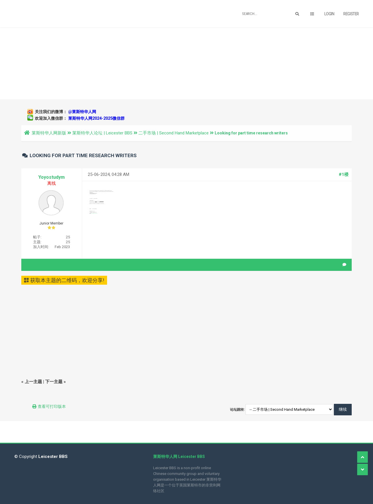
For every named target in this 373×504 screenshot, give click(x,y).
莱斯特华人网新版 (49, 133)
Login (329, 13)
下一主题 (53, 381)
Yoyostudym (51, 177)
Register (351, 13)
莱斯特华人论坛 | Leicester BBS (102, 133)
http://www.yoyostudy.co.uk (94, 213)
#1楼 (344, 174)
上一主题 (33, 381)
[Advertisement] (186, 63)
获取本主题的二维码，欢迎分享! (64, 280)
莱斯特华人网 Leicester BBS (179, 456)
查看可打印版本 (52, 406)
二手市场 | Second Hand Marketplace (173, 133)
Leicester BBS (52, 456)
